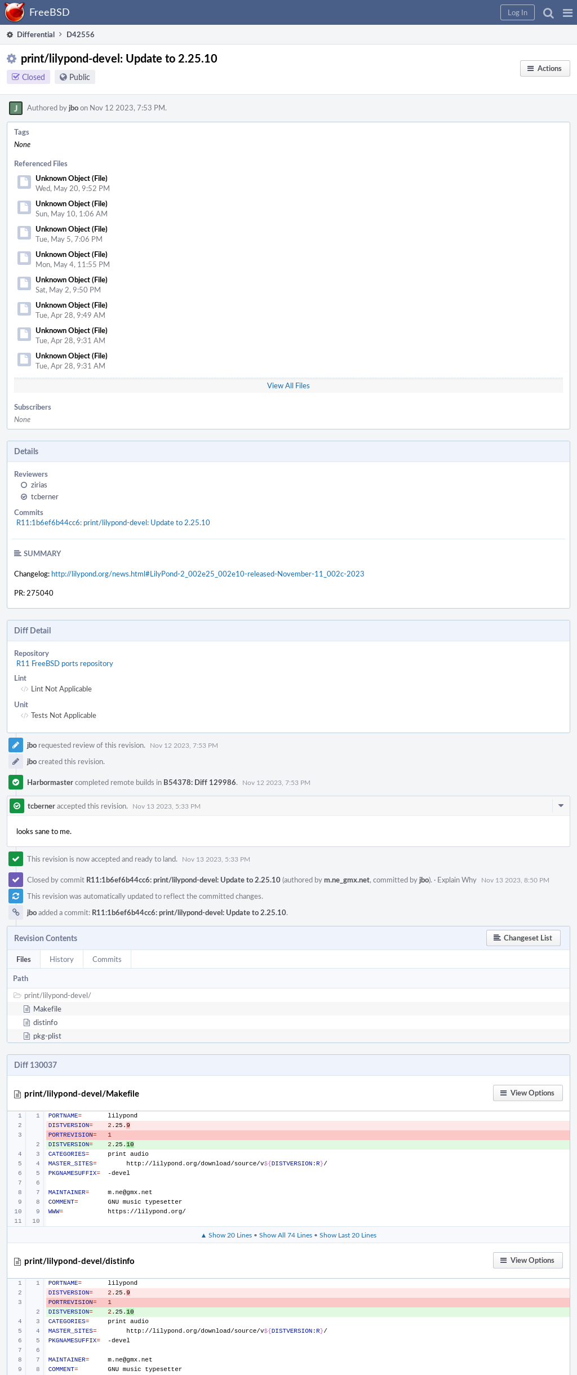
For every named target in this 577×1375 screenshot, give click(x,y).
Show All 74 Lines (285, 1234)
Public (79, 77)
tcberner (45, 496)
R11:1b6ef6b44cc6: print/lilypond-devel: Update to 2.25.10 (113, 522)
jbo (73, 108)
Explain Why (457, 880)
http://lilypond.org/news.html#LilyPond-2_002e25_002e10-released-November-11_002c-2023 (208, 574)
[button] (567, 12)
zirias (39, 485)
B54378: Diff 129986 (199, 782)
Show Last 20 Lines (347, 1234)
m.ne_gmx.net (347, 880)
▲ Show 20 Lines (226, 1234)
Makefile (47, 1009)
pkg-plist (47, 1036)
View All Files (288, 385)
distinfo (45, 1022)
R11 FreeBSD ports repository (64, 663)
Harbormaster (50, 782)
